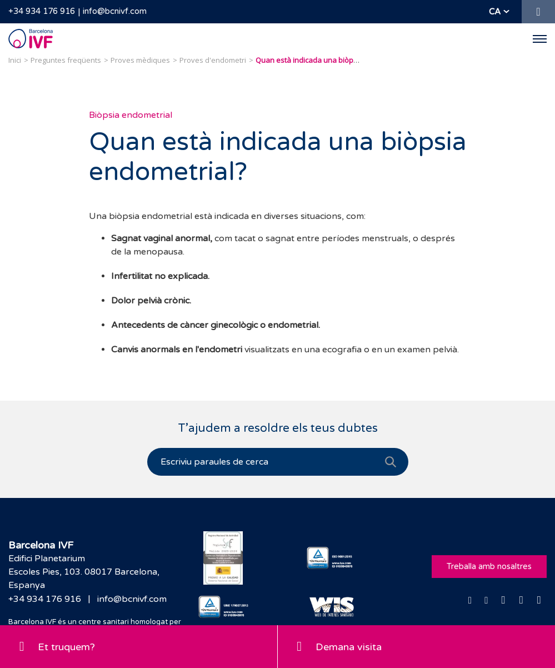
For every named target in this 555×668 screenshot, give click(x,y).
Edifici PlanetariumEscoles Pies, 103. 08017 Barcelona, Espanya (83, 572)
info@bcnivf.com (115, 11)
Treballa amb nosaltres (489, 566)
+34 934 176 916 (41, 11)
